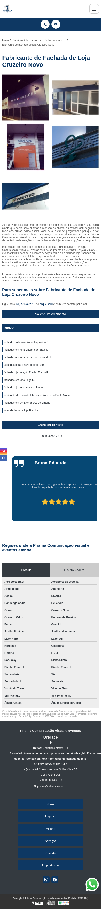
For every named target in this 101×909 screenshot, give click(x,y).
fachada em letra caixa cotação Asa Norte (28, 342)
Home (51, 804)
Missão (50, 828)
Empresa (50, 816)
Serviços (50, 841)
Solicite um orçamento (50, 314)
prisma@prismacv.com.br (50, 786)
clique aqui (46, 304)
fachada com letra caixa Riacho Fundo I (27, 357)
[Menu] (94, 9)
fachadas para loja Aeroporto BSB (24, 364)
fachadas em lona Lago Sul (20, 380)
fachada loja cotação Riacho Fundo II (26, 372)
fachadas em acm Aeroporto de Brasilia (27, 402)
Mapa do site (50, 865)
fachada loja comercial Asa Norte (23, 387)
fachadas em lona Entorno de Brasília (26, 349)
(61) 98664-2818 (26, 304)
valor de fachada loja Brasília (21, 410)
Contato (50, 853)
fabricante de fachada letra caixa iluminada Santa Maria (37, 395)
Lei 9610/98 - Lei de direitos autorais (59, 716)
